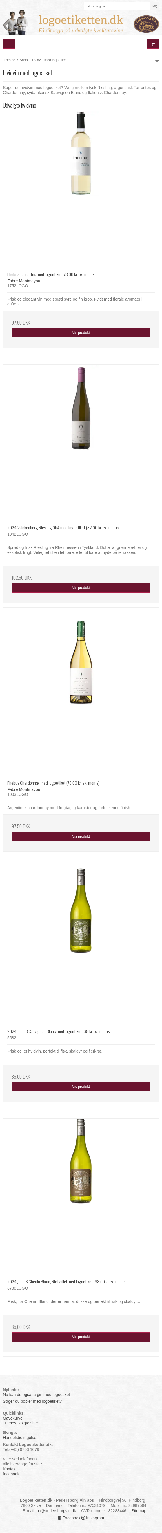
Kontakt (10, 1469)
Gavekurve (13, 1418)
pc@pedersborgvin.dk (56, 1510)
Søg (154, 6)
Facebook (69, 1518)
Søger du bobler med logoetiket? (33, 1401)
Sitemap (139, 1510)
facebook (11, 1473)
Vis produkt (81, 333)
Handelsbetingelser (20, 1437)
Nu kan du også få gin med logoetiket (36, 1394)
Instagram (92, 1518)
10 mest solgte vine (20, 1423)
